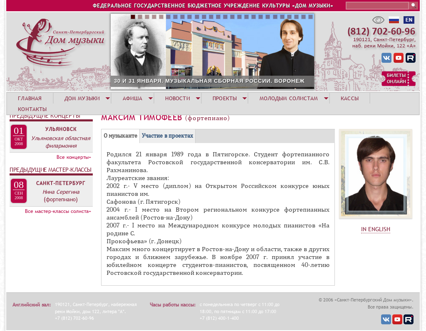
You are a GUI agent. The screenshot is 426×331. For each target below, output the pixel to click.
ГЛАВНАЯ (30, 98)
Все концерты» (74, 157)
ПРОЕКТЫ (225, 98)
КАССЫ (350, 98)
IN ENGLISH (375, 229)
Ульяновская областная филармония (60, 141)
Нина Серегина (60, 191)
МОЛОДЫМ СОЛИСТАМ (289, 98)
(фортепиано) (61, 199)
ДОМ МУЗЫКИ (82, 98)
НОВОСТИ (177, 98)
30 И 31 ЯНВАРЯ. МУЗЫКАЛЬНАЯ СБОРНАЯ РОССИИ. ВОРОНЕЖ (209, 81)
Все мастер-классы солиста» (58, 211)
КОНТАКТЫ (32, 109)
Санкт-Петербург (60, 183)
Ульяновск (61, 129)
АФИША (133, 98)
